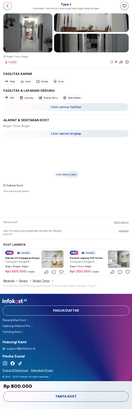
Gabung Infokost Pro (18, 326)
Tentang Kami (13, 332)
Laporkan (124, 230)
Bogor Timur (41, 281)
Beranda (8, 281)
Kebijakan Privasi (42, 370)
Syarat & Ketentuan (15, 370)
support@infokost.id (19, 348)
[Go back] (7, 6)
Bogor (23, 281)
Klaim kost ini (121, 222)
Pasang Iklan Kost (15, 320)
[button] (66, 160)
